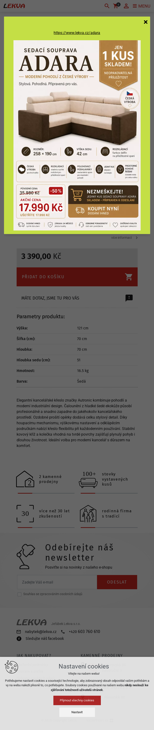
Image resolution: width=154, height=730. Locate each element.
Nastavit (77, 712)
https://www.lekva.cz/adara (77, 33)
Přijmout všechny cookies (77, 700)
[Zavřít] (146, 22)
